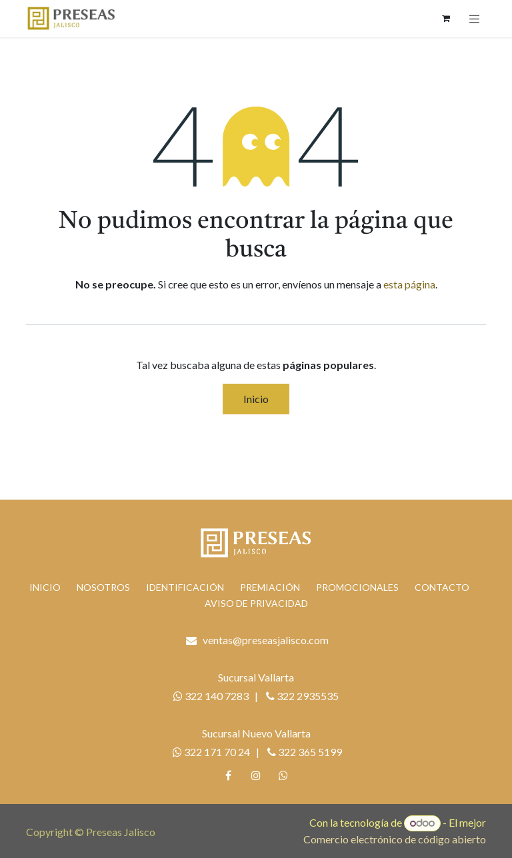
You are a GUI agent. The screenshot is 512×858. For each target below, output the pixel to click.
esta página (409, 284)
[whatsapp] (283, 775)
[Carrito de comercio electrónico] (446, 18)
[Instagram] (256, 775)
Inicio (256, 398)
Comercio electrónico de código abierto (394, 839)
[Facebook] (228, 775)
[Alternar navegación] (475, 19)
